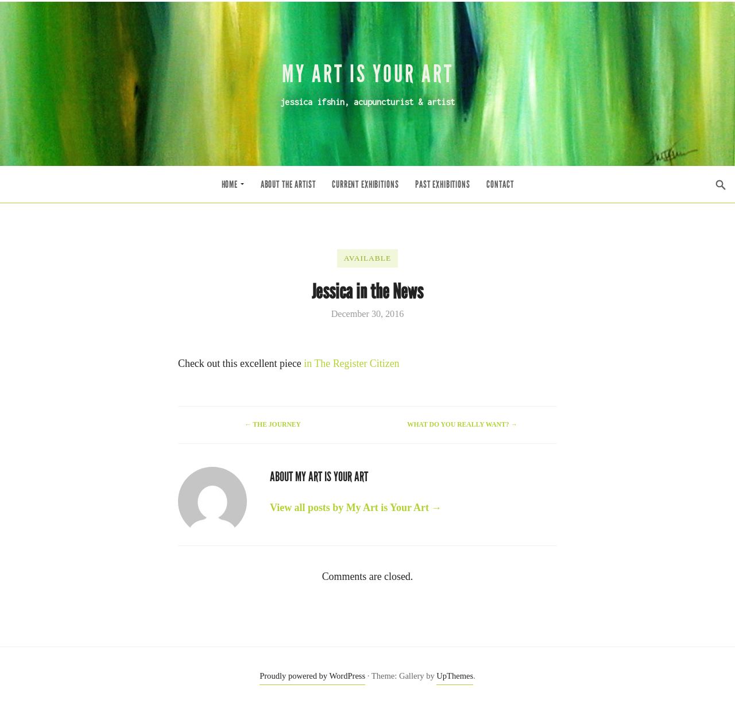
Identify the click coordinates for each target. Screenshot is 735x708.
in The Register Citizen (351, 363)
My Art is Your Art (368, 74)
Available (367, 258)
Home (233, 185)
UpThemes (454, 675)
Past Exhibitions (442, 185)
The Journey (273, 424)
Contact (499, 185)
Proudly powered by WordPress (312, 675)
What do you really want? (462, 424)
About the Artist (288, 185)
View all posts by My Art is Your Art (356, 507)
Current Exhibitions (365, 185)
